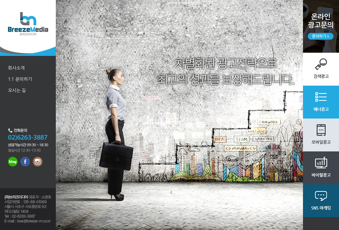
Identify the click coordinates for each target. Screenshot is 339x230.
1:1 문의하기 (20, 79)
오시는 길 (17, 90)
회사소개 (16, 68)
